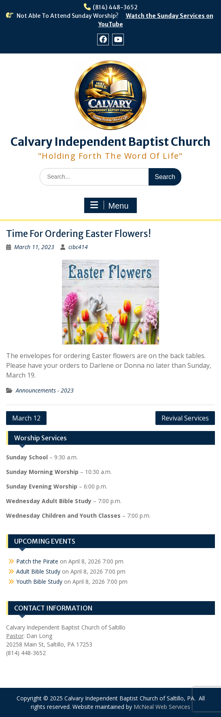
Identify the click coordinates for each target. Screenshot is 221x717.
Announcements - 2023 (45, 390)
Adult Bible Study (38, 571)
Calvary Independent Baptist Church (110, 141)
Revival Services (185, 418)
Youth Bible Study (39, 581)
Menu (109, 205)
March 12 (26, 418)
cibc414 (78, 247)
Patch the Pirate (37, 561)
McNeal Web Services (162, 707)
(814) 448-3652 (115, 7)
